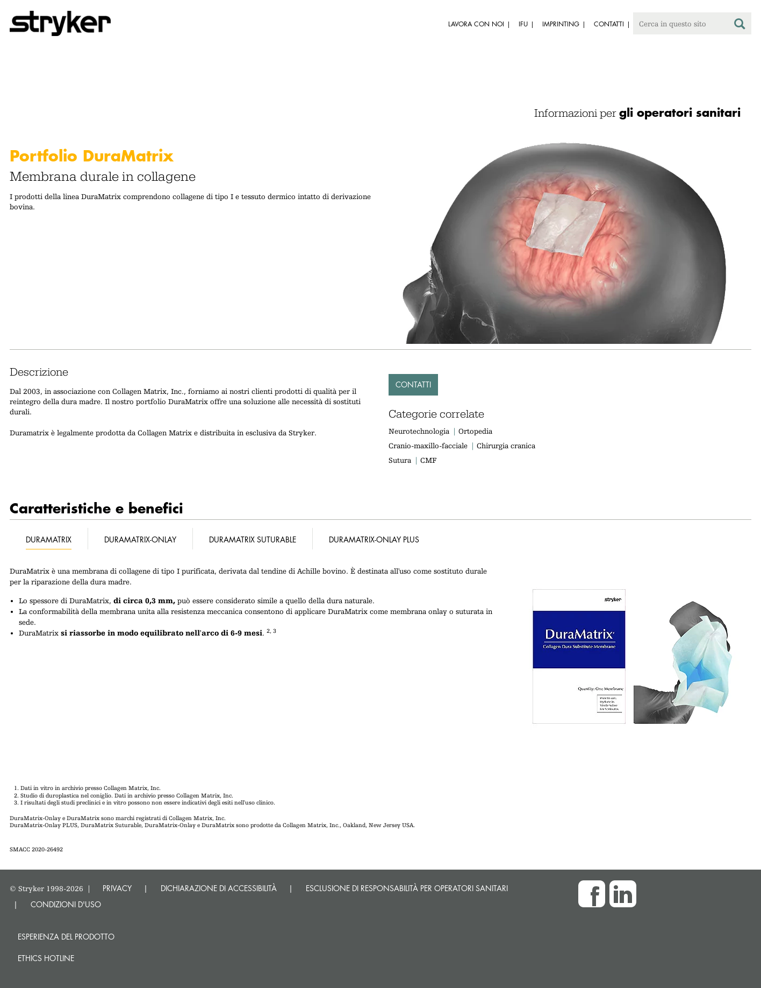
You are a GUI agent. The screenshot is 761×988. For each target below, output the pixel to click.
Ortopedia (475, 431)
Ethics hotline (46, 958)
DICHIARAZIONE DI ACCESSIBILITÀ (219, 888)
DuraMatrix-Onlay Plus (374, 539)
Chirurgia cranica (506, 445)
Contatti (413, 384)
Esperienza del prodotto (66, 936)
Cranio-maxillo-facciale (428, 445)
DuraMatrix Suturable (252, 539)
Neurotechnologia (419, 431)
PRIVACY (117, 888)
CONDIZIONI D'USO (66, 904)
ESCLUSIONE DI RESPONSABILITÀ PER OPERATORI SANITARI (407, 888)
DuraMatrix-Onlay (140, 539)
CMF (428, 460)
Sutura (400, 460)
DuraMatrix (48, 539)
